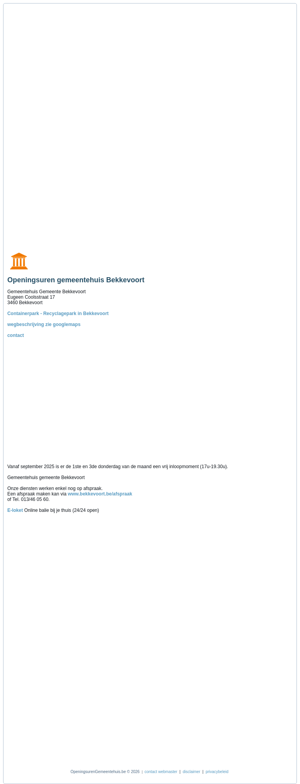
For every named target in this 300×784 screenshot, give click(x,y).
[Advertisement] (44, 124)
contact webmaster (161, 772)
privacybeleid (216, 772)
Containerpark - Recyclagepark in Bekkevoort (58, 313)
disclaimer (191, 772)
